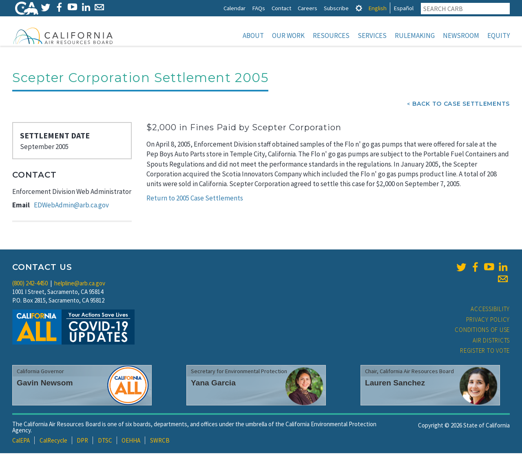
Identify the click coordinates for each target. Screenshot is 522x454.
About (253, 35)
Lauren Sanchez (395, 383)
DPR (82, 441)
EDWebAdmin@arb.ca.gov (71, 205)
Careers (307, 8)
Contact (281, 8)
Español (404, 8)
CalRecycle (53, 441)
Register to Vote (485, 351)
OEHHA (131, 441)
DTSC (105, 441)
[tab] (359, 8)
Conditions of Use (482, 330)
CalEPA (21, 441)
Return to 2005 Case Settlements (194, 198)
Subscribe (336, 8)
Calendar (234, 8)
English (377, 8)
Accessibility (490, 310)
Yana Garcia (213, 383)
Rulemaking (415, 35)
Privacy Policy (488, 320)
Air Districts (491, 341)
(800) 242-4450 (30, 284)
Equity (498, 35)
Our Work (288, 35)
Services (372, 35)
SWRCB (160, 441)
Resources (331, 35)
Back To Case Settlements (461, 104)
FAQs (258, 8)
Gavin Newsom (45, 383)
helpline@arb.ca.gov (79, 284)
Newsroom (461, 35)
